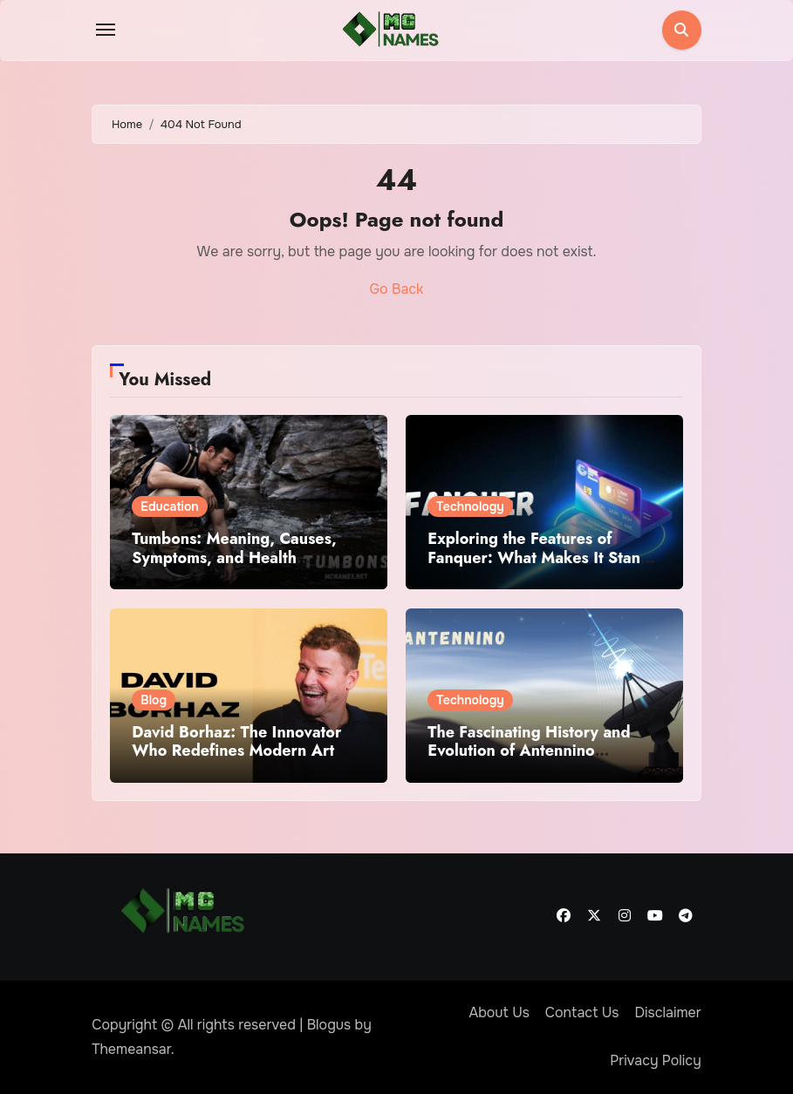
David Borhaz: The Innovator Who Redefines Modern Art (236, 742)
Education (169, 506)
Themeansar (131, 1049)
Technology (470, 506)
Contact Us (582, 1012)
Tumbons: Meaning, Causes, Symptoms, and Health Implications (234, 557)
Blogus (329, 1025)
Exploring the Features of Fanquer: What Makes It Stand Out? (538, 557)
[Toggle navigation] (106, 29)
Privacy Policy (655, 1060)
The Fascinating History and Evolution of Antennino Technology (528, 751)
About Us (498, 1012)
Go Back (397, 289)
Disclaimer (667, 1012)
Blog (153, 700)
